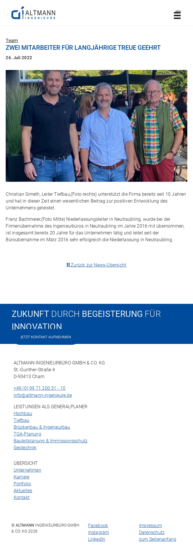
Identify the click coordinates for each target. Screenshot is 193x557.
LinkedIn (96, 539)
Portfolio (22, 483)
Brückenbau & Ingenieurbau (42, 427)
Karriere (22, 477)
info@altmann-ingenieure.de (43, 395)
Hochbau (23, 413)
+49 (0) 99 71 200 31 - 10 (40, 388)
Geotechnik (25, 447)
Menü (177, 14)
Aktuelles (23, 490)
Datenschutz (152, 532)
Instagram (98, 532)
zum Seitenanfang (157, 539)
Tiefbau (21, 420)
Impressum (150, 525)
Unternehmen (27, 470)
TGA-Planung (27, 434)
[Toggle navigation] (177, 13)
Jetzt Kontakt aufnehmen (46, 336)
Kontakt (22, 497)
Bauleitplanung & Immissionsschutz (51, 440)
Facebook (98, 525)
